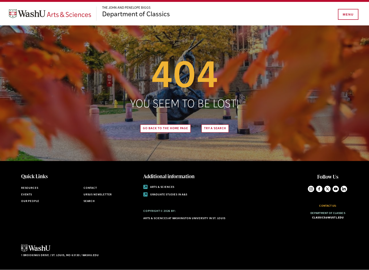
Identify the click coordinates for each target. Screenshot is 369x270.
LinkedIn (344, 189)
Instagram (311, 189)
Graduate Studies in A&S (165, 194)
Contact (90, 188)
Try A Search (215, 128)
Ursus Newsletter (98, 194)
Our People (30, 201)
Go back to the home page (165, 128)
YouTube (335, 189)
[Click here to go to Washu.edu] (35, 251)
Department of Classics (136, 14)
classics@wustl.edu (328, 218)
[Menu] (347, 14)
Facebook (319, 189)
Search (89, 201)
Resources (29, 188)
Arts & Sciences (158, 187)
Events (26, 194)
